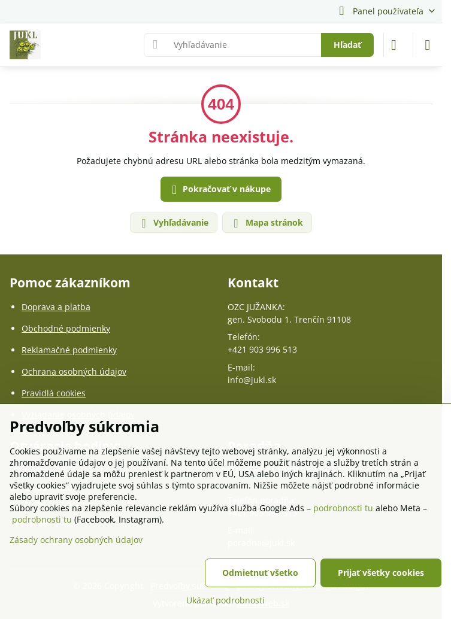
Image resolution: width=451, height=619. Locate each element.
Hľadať (347, 44)
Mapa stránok (266, 223)
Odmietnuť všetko (260, 572)
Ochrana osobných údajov (74, 371)
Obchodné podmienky (66, 328)
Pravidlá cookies (54, 393)
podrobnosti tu (343, 508)
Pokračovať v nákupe (219, 189)
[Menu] (427, 45)
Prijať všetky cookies (381, 572)
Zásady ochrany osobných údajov (76, 539)
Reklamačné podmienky (69, 350)
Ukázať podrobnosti (225, 600)
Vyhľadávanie (173, 223)
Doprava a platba (56, 306)
